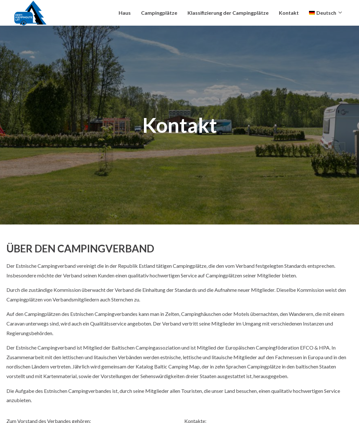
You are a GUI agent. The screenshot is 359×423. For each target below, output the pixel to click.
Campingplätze (159, 13)
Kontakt (289, 13)
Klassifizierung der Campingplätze (228, 13)
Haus (125, 13)
